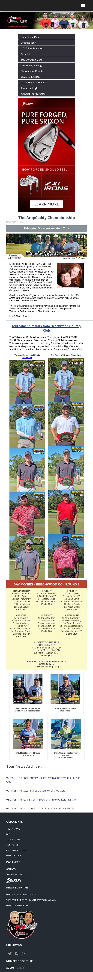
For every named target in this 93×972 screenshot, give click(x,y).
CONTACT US (12, 845)
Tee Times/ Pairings (32, 65)
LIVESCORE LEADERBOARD (17, 905)
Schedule (26, 53)
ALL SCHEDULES (13, 839)
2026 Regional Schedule (34, 82)
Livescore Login (29, 88)
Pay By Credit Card (31, 59)
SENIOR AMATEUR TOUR (17, 874)
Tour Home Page (30, 36)
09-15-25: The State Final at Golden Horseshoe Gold (35, 790)
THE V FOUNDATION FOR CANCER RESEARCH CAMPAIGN (31, 900)
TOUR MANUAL (13, 829)
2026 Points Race (31, 76)
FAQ (8, 834)
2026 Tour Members (32, 48)
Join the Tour (28, 42)
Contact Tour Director (33, 93)
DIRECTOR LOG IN (14, 855)
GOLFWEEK (11, 869)
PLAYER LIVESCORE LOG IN (17, 850)
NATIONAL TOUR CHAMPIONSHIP (21, 894)
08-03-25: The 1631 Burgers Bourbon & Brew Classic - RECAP (41, 799)
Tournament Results (32, 70)
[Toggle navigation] (83, 5)
